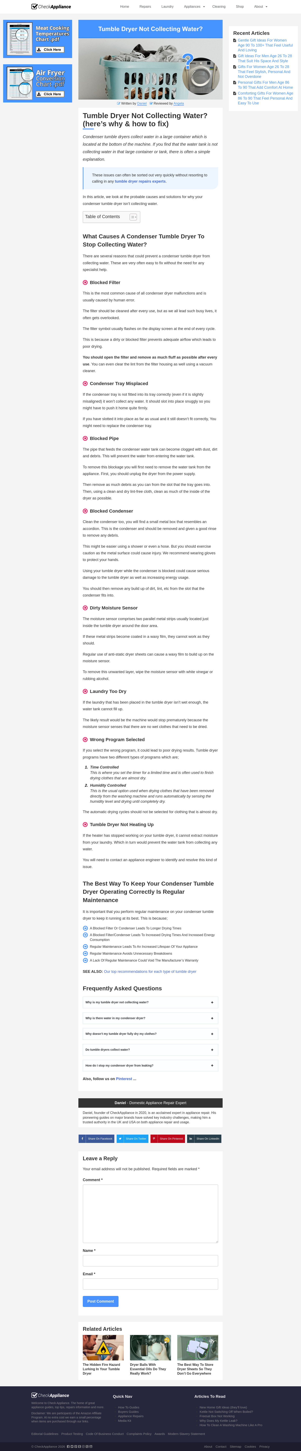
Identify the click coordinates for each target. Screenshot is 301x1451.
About (258, 6)
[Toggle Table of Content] (131, 217)
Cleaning (219, 6)
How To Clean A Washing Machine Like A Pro (231, 1425)
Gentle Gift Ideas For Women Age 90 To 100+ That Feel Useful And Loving (265, 45)
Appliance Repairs (131, 1416)
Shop (240, 6)
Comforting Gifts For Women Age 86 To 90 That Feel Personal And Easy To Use (265, 98)
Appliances (192, 6)
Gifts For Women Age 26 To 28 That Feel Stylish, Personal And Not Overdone (264, 72)
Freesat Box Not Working (217, 1416)
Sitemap (235, 1446)
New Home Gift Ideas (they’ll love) (223, 1407)
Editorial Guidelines (44, 1434)
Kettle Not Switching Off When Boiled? (226, 1411)
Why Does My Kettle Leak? (218, 1420)
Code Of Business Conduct (105, 1434)
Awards (159, 1434)
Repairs (145, 6)
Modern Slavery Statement (186, 1434)
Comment (93, 1180)
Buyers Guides (128, 1411)
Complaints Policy (139, 1434)
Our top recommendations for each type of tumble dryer (150, 971)
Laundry (168, 6)
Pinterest (124, 1079)
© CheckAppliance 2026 (48, 1446)
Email (89, 1274)
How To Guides (128, 1407)
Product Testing (72, 1434)
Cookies (250, 1446)
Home (124, 6)
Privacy (264, 1446)
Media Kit (124, 1420)
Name (89, 1251)
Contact (221, 1446)
